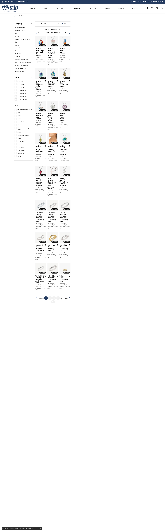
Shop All (32, 8)
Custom (107, 8)
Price (17, 77)
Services (121, 8)
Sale (133, 8)
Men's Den (92, 8)
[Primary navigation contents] (82, 8)
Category (18, 23)
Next (146, 33)
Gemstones (76, 8)
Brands (17, 106)
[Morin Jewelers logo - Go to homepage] (10, 8)
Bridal (46, 8)
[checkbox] (19, 81)
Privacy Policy (28, 528)
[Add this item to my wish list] (71, 75)
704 (101, 427)
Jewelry (16, 15)
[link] (8, 2)
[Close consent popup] (40, 528)
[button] (147, 8)
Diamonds (59, 8)
